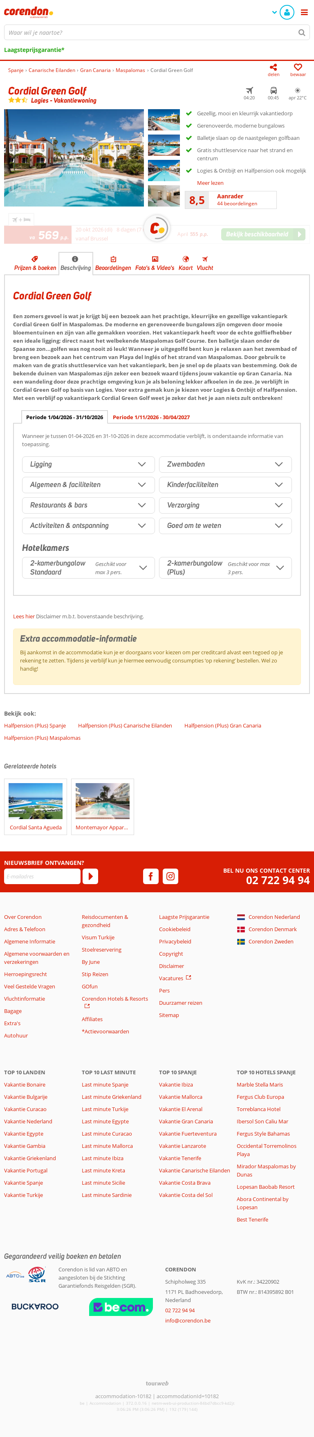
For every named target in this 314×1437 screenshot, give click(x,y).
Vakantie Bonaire (24, 1084)
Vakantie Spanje (23, 1182)
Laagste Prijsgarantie (184, 917)
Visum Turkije (98, 937)
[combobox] (157, 32)
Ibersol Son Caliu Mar (262, 1121)
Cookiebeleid (175, 929)
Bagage (13, 1011)
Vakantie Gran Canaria (186, 1121)
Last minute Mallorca (107, 1146)
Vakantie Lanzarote (182, 1146)
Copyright (171, 953)
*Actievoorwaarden (105, 1031)
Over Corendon (23, 917)
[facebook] (151, 876)
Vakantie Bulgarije (25, 1096)
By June (91, 961)
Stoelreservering (101, 949)
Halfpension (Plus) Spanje (35, 725)
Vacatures (171, 978)
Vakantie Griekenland (30, 1158)
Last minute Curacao (107, 1133)
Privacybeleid (175, 941)
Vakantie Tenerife (180, 1158)
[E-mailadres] (42, 876)
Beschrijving (76, 268)
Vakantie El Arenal (180, 1109)
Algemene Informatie (29, 941)
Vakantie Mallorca (180, 1096)
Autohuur (16, 1035)
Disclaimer (171, 966)
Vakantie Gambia (24, 1146)
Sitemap (169, 1015)
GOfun (90, 986)
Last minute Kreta (103, 1170)
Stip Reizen (95, 974)
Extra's (12, 1023)
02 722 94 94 (278, 880)
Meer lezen (210, 182)
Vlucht (205, 268)
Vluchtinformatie (24, 998)
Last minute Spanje (105, 1084)
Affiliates (92, 1019)
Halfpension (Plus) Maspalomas (42, 737)
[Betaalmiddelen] (34, 1305)
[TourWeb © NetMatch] (157, 1383)
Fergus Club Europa (260, 1096)
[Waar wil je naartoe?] (157, 32)
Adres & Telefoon (24, 929)
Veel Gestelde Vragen (29, 986)
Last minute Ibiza (102, 1158)
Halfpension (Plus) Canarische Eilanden (125, 725)
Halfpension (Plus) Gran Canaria (222, 725)
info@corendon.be (188, 1320)
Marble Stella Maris (260, 1084)
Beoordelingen (113, 268)
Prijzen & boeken (35, 268)
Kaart (186, 268)
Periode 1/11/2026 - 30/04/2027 (151, 417)
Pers (164, 990)
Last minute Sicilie (103, 1182)
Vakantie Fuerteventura (188, 1133)
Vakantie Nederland (28, 1121)
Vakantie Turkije (23, 1195)
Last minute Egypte (105, 1121)
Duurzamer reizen (180, 1002)
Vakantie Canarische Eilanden (194, 1170)
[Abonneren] (90, 876)
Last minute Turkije (105, 1109)
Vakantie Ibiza (176, 1084)
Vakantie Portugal (25, 1170)
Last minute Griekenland (111, 1096)
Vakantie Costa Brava (185, 1182)
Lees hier (24, 616)
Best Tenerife (252, 1219)
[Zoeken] (302, 32)
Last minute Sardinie (107, 1195)
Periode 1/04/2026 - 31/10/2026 (64, 417)
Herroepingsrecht (25, 974)
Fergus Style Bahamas (263, 1133)
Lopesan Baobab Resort (266, 1186)
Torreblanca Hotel (258, 1109)
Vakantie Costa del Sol (186, 1195)
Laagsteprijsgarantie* (34, 50)
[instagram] (170, 876)
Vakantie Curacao (25, 1109)
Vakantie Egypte (23, 1133)
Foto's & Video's (155, 268)
